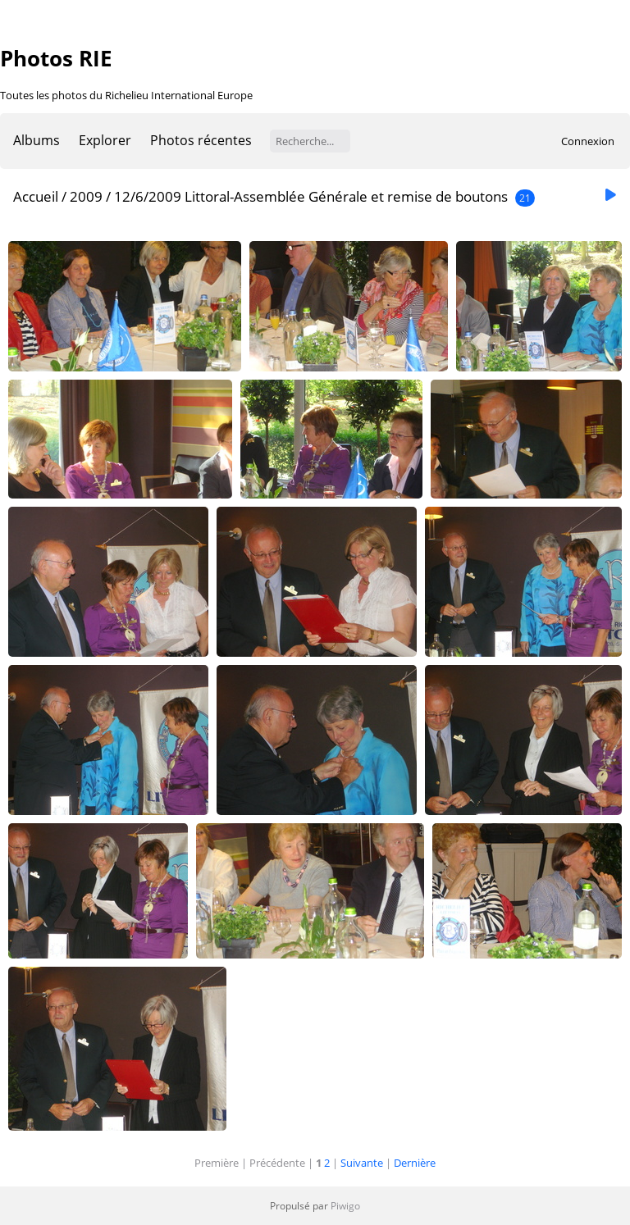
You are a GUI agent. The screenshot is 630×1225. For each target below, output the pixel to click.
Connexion (587, 141)
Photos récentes (201, 140)
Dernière (415, 1162)
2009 (86, 196)
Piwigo (345, 1206)
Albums (36, 140)
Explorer (105, 140)
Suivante (361, 1162)
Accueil (35, 196)
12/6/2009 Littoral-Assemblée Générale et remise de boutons (311, 196)
